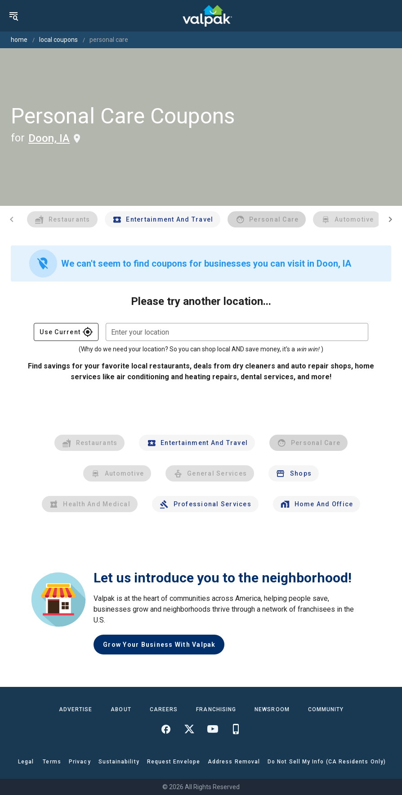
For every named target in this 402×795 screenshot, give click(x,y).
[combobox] (237, 332)
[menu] (13, 15)
